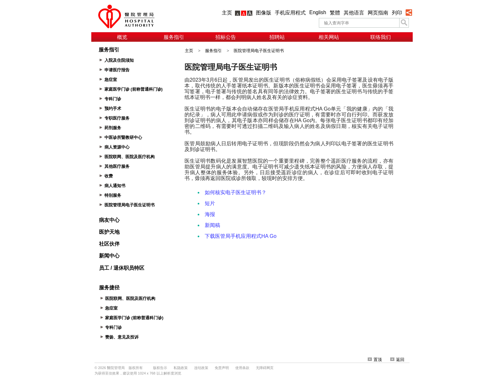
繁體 (335, 12)
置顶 (375, 359)
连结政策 (201, 368)
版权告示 (160, 368)
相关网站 (329, 37)
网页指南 (378, 12)
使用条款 (242, 368)
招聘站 (277, 37)
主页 (227, 12)
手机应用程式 (290, 12)
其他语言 (354, 12)
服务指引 (174, 37)
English (317, 12)
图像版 (263, 12)
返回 (397, 359)
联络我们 (380, 37)
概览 (122, 37)
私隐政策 (181, 368)
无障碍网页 (265, 368)
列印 (397, 12)
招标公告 (225, 37)
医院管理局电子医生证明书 (259, 50)
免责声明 (222, 368)
